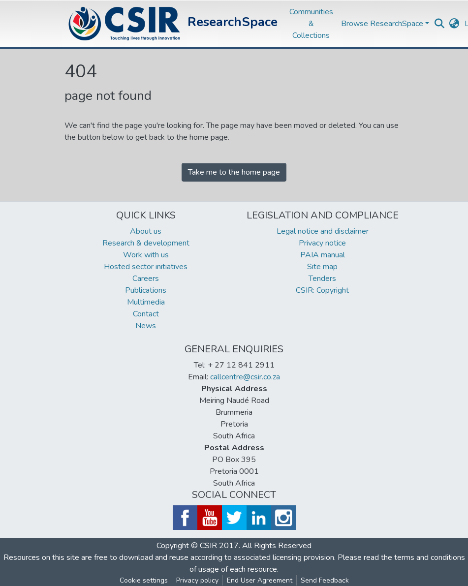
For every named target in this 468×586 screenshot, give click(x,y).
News (145, 325)
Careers (145, 278)
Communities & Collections (311, 23)
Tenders (322, 278)
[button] (454, 24)
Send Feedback (325, 580)
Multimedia (146, 302)
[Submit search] (439, 23)
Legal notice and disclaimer (323, 231)
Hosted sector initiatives (145, 266)
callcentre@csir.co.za (245, 376)
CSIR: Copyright (322, 290)
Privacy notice (322, 243)
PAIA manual (322, 254)
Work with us (146, 254)
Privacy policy (197, 580)
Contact (146, 313)
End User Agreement (259, 580)
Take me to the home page (234, 172)
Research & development (145, 243)
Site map (322, 266)
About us (145, 231)
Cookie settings (144, 580)
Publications (145, 290)
